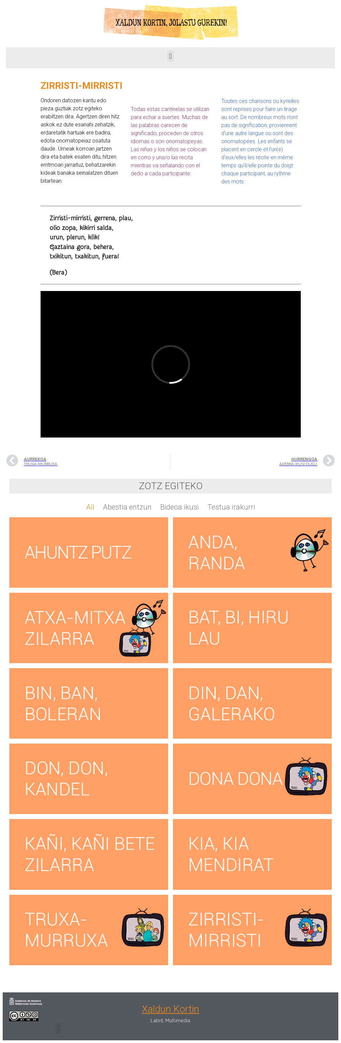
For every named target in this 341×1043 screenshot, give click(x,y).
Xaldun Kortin (170, 1009)
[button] (170, 56)
